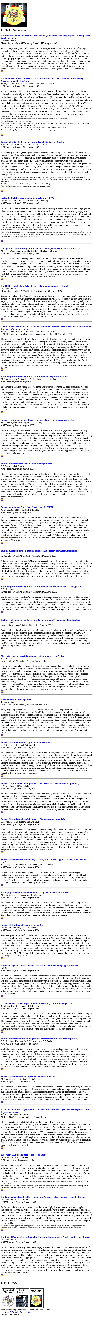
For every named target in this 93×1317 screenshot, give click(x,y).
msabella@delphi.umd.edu (18, 1312)
